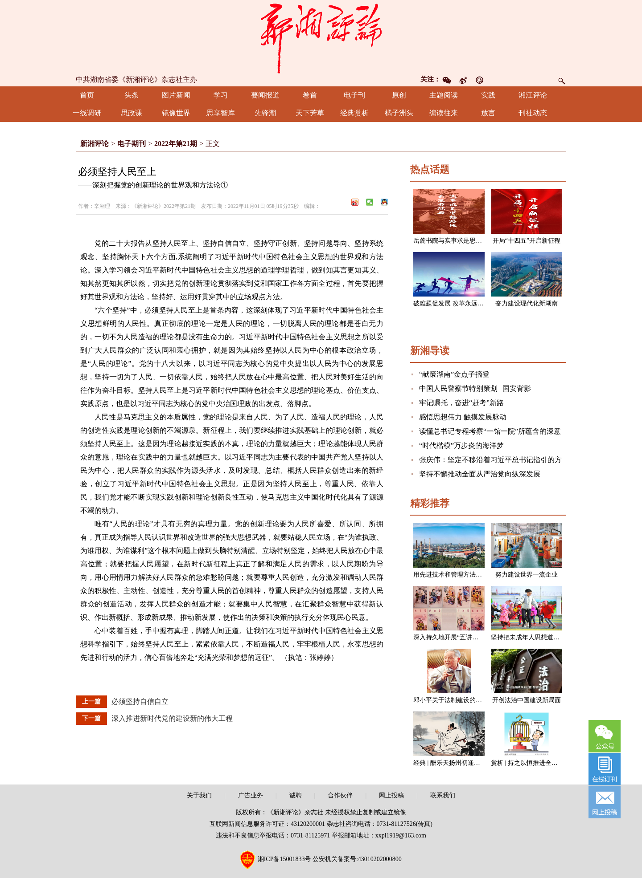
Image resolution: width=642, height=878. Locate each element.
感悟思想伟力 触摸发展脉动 (462, 417)
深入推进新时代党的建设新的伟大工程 (172, 718)
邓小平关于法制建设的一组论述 (457, 700)
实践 (488, 95)
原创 (399, 95)
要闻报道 (265, 95)
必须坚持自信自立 (140, 701)
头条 (131, 95)
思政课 (131, 113)
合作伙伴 (340, 795)
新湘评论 (94, 143)
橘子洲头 (399, 113)
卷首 (310, 95)
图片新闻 (176, 95)
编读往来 (443, 113)
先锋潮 (265, 113)
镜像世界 (176, 113)
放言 (488, 113)
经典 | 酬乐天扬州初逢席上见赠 (456, 763)
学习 (221, 95)
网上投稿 (391, 795)
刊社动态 (533, 113)
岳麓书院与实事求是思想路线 (453, 240)
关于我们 (199, 795)
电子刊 (354, 95)
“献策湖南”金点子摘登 (454, 374)
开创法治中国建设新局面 (526, 700)
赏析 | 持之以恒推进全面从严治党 (537, 763)
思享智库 (220, 113)
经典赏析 (354, 113)
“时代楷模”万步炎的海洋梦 (461, 445)
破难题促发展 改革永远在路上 (454, 303)
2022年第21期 (175, 143)
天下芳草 (310, 113)
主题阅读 (443, 95)
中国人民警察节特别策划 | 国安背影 (475, 388)
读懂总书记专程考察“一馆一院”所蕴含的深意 (490, 431)
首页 (87, 95)
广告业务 (250, 795)
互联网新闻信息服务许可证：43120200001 (267, 824)
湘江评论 (533, 95)
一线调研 (87, 113)
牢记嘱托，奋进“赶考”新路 (461, 402)
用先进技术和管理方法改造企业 (457, 574)
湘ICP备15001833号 (284, 859)
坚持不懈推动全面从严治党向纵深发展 (479, 474)
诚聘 (295, 795)
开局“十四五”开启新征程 (526, 240)
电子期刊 (131, 143)
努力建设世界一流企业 (526, 574)
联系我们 (442, 795)
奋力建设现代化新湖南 (526, 303)
